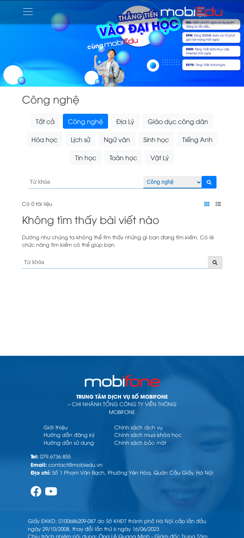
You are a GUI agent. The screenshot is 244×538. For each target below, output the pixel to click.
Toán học (123, 157)
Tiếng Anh (197, 139)
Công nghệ (85, 121)
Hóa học (44, 139)
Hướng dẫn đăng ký (69, 434)
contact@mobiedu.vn (75, 464)
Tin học (85, 157)
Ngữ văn (117, 139)
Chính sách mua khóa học (148, 434)
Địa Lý (125, 121)
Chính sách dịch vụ (138, 427)
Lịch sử (80, 139)
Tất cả (45, 121)
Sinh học (156, 139)
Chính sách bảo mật (140, 442)
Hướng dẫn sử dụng (69, 442)
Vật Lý (159, 157)
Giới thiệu (56, 427)
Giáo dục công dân (178, 121)
